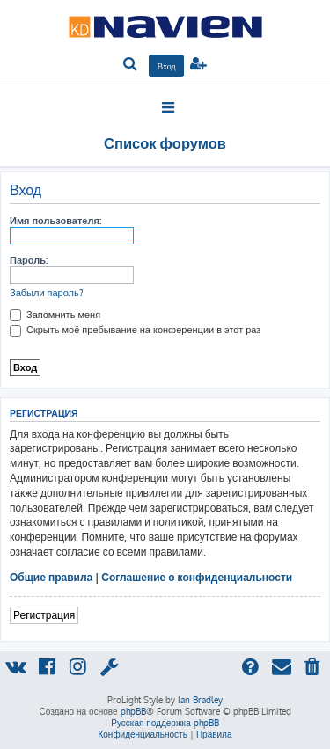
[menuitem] (130, 65)
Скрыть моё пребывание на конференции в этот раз (135, 330)
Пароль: (29, 260)
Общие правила (51, 577)
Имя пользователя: (55, 221)
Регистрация (44, 615)
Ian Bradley (200, 699)
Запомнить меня (55, 315)
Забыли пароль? (47, 293)
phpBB (133, 711)
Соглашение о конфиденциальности (196, 577)
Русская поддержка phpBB (165, 722)
